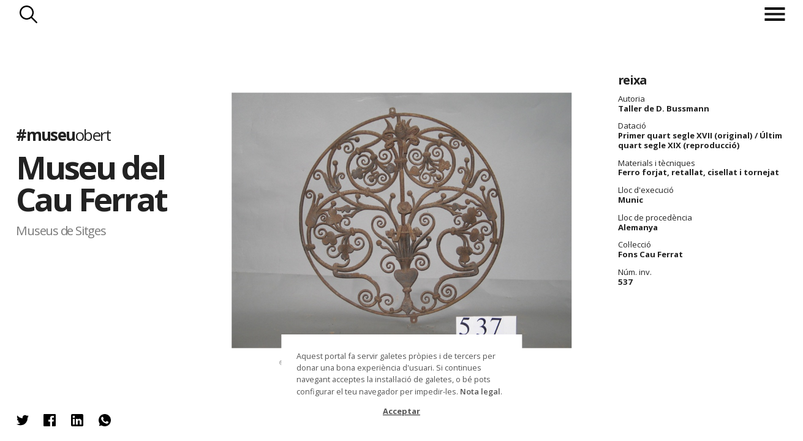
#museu (63, 135)
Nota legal (480, 391)
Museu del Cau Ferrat (91, 182)
